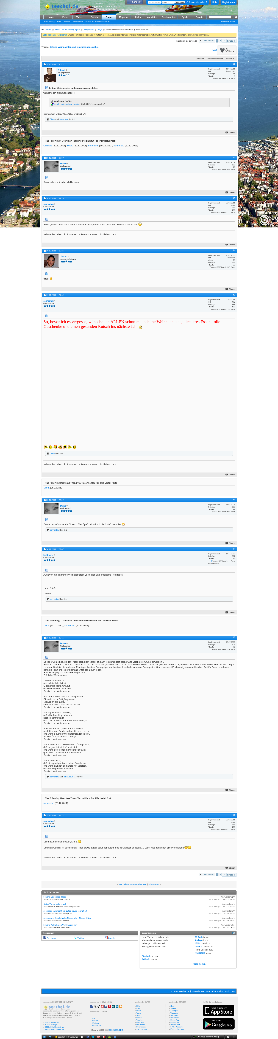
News (138, 1011)
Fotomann (93, 145)
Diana (52, 119)
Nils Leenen (153, 884)
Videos (79, 17)
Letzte (231, 40)
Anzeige (229, 58)
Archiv (220, 991)
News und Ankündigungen (67, 29)
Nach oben (229, 991)
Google (111, 938)
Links (138, 17)
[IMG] (197, 943)
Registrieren (228, 2)
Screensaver (175, 1024)
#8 (234, 637)
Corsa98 (47, 145)
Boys (100, 29)
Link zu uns (140, 1024)
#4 (234, 250)
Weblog (139, 1020)
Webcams (174, 1013)
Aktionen (88, 22)
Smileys (198, 940)
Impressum (96, 1025)
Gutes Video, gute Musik (54, 904)
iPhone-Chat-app (177, 1029)
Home (51, 17)
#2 (234, 157)
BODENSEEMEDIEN (116, 1030)
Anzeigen (174, 1011)
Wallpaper (174, 1017)
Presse (138, 1017)
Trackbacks (200, 953)
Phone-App (174, 1020)
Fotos (65, 17)
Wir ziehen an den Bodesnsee (132, 884)
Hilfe (214, 2)
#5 (234, 295)
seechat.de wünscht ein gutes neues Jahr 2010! (65, 910)
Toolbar (173, 1008)
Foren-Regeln (199, 964)
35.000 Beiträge (51, 1025)
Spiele (185, 17)
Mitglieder (89, 29)
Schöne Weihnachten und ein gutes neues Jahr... (74, 47)
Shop (172, 1006)
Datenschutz (141, 1027)
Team (138, 1013)
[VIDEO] (198, 946)
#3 (234, 198)
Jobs (93, 1018)
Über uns (140, 1022)
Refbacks (146, 959)
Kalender (66, 22)
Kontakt (174, 991)
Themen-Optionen (214, 58)
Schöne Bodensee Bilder (54, 896)
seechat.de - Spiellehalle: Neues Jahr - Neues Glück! (67, 918)
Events (94, 17)
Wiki (138, 1015)
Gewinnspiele (169, 17)
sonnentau (63, 119)
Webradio (174, 1015)
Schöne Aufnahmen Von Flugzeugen (60, 924)
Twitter (80, 938)
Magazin (123, 17)
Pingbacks (146, 956)
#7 (234, 549)
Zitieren (230, 132)
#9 (234, 815)
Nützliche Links (101, 22)
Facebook (51, 938)
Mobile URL (175, 1022)
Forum (108, 17)
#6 (234, 499)
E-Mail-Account (176, 1027)
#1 (234, 64)
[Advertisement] (139, 978)
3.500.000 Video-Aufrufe (54, 1027)
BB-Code (199, 937)
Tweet (214, 50)
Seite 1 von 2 (208, 40)
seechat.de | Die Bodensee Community (197, 991)
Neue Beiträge (49, 22)
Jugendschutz (141, 1029)
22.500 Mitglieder (52, 1022)
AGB (138, 1008)
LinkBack (199, 58)
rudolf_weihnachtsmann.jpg (67, 104)
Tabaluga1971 (69, 777)
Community (76, 22)
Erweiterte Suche (228, 22)
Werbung (95, 1023)
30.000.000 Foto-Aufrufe (54, 1029)
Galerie (199, 17)
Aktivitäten (152, 17)
